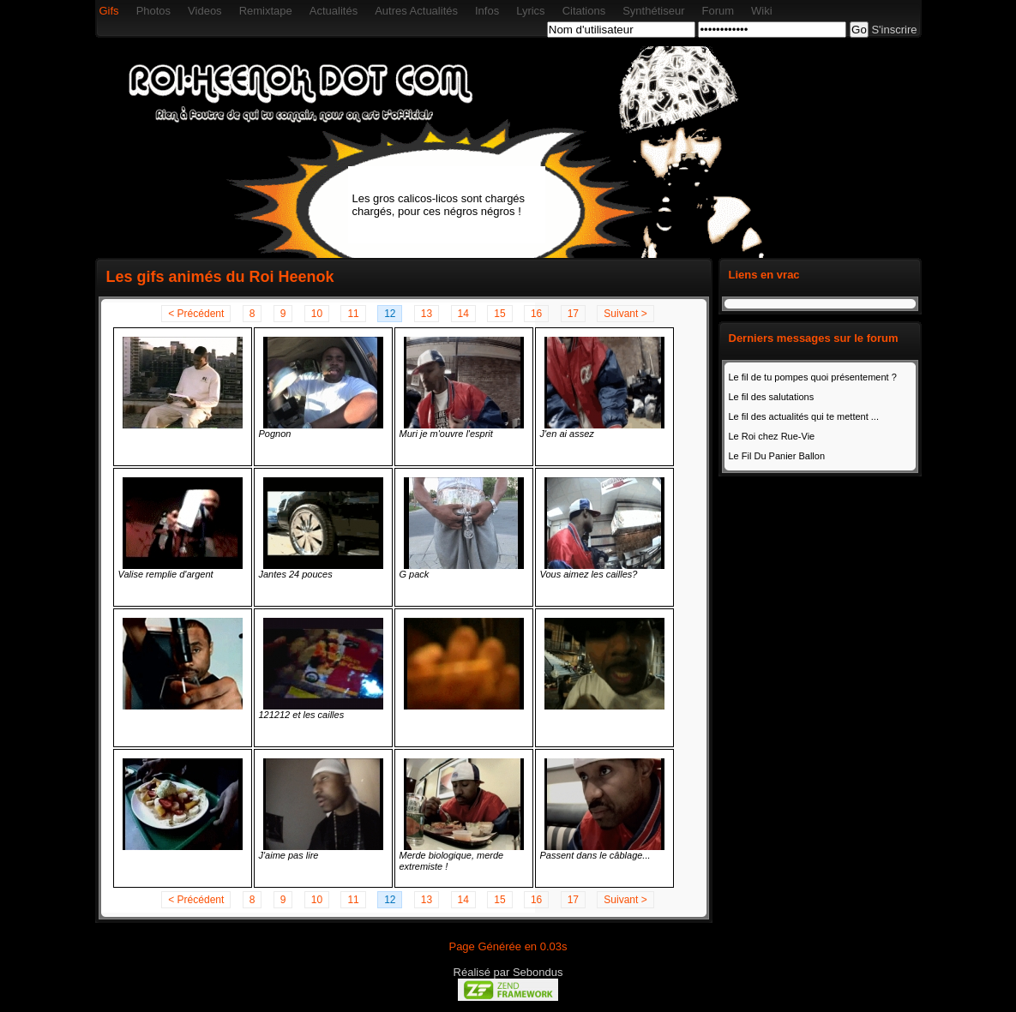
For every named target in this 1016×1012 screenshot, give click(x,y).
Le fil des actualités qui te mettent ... (804, 416)
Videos (205, 10)
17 (573, 314)
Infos (487, 10)
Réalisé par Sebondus (508, 972)
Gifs (109, 10)
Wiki (762, 10)
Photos (153, 10)
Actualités (334, 10)
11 (352, 314)
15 (499, 314)
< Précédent (196, 314)
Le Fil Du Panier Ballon (777, 456)
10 (316, 314)
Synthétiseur (653, 10)
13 (426, 314)
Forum (717, 10)
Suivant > (625, 314)
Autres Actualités (416, 10)
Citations (584, 10)
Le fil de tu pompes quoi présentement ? (813, 377)
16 (536, 314)
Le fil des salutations (772, 397)
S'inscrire (894, 29)
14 (463, 314)
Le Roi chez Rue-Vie (772, 436)
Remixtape (265, 10)
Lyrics (530, 10)
